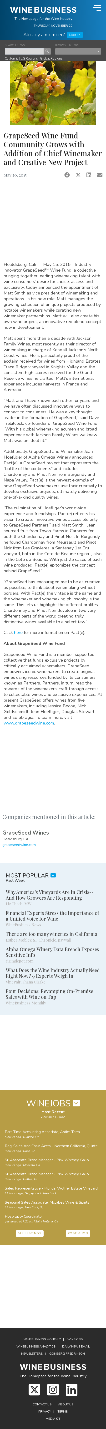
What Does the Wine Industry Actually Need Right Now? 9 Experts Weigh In (53, 973)
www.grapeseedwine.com (29, 723)
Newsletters (32, 1354)
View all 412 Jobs (53, 1117)
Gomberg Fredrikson (67, 1354)
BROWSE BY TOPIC (67, 45)
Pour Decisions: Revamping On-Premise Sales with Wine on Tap (49, 994)
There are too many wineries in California (51, 934)
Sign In (75, 35)
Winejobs (75, 1339)
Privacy (44, 1411)
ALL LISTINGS (29, 1233)
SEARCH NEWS (15, 45)
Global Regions (51, 58)
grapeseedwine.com (19, 844)
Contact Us (42, 1404)
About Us (65, 1404)
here (19, 632)
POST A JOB (78, 1233)
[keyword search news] (24, 51)
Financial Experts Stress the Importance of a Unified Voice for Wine (52, 916)
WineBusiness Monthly (42, 1339)
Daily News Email (76, 1346)
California (12, 58)
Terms (63, 1411)
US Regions (29, 58)
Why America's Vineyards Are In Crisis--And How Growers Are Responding (50, 895)
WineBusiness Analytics (36, 1346)
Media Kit (53, 1419)
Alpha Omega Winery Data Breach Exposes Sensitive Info (52, 952)
